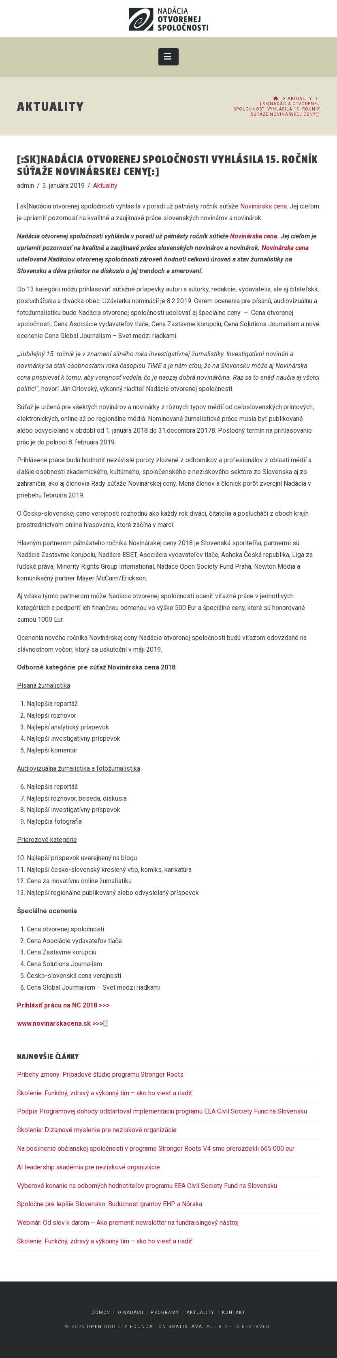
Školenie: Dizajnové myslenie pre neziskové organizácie (97, 1130)
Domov (101, 1312)
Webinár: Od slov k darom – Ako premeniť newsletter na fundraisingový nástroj (128, 1222)
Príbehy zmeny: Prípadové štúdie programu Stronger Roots (100, 1074)
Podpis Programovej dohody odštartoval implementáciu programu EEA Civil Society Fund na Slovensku (163, 1111)
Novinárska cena (263, 206)
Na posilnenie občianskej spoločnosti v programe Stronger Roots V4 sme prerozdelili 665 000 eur (155, 1148)
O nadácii (130, 1312)
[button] (168, 56)
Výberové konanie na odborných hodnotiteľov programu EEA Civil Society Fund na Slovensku (147, 1186)
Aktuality (105, 185)
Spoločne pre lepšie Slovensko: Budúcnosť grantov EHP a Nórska (109, 1204)
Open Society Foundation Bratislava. (146, 1326)
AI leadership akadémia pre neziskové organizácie (88, 1167)
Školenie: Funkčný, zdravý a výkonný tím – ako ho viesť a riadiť (104, 1093)
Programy (165, 1312)
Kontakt (233, 1312)
